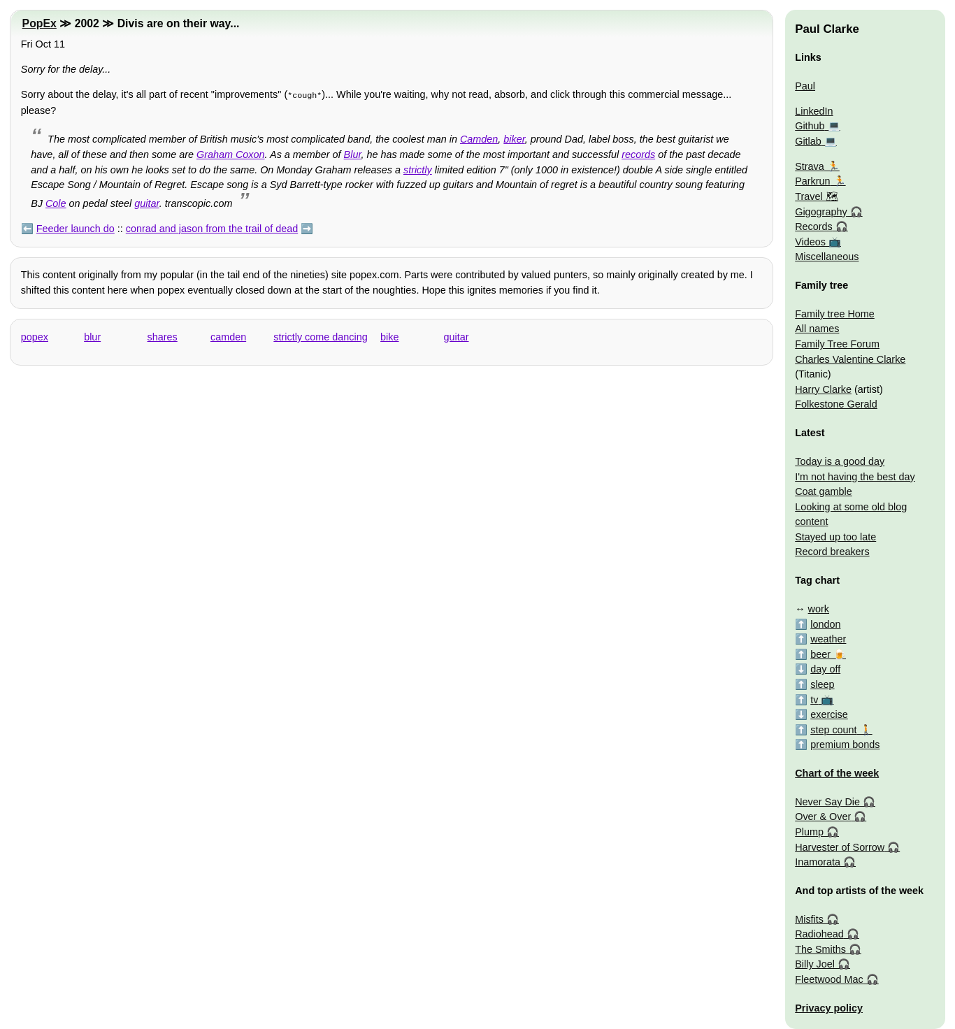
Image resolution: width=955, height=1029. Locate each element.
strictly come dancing (320, 335)
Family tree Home (835, 313)
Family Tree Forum (837, 344)
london (825, 624)
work (818, 608)
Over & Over (823, 816)
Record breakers (832, 551)
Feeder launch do (75, 227)
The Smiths (820, 949)
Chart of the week (837, 773)
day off (825, 669)
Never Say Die (827, 801)
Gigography (821, 211)
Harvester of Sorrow (839, 847)
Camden (479, 137)
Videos (810, 241)
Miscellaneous (827, 256)
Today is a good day (839, 461)
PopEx (39, 23)
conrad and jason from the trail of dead (212, 227)
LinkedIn (814, 111)
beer (820, 654)
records (638, 153)
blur (92, 335)
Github (809, 125)
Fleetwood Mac (829, 979)
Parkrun (812, 181)
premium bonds (844, 744)
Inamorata (817, 862)
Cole (55, 202)
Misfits (809, 919)
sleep (822, 684)
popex (34, 335)
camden (228, 335)
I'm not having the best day (855, 476)
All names (817, 328)
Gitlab (808, 141)
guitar (146, 202)
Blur (352, 153)
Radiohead (819, 934)
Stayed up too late (835, 536)
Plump (809, 831)
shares (163, 335)
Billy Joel (815, 964)
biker (513, 137)
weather (828, 639)
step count (833, 729)
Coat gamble (823, 491)
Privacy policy (829, 1008)
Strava (809, 166)
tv (814, 699)
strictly (417, 168)
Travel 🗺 (816, 196)
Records (814, 226)
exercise (829, 714)
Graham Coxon (230, 153)
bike (389, 335)
